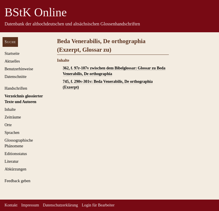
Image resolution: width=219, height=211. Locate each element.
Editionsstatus (16, 154)
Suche (10, 42)
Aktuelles (12, 61)
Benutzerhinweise (19, 69)
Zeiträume (13, 117)
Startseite (12, 53)
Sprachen (12, 132)
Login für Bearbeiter (98, 205)
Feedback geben (18, 181)
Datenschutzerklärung (60, 205)
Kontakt (11, 205)
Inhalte (10, 109)
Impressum (30, 205)
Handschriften (16, 88)
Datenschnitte (16, 77)
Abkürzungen (15, 169)
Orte (8, 125)
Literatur (12, 161)
